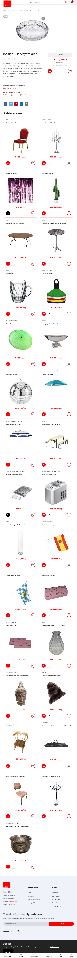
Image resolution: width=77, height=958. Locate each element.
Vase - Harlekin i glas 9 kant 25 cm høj (53, 625)
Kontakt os (31, 896)
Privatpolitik (31, 903)
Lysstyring (45, 722)
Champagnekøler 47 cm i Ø (50, 324)
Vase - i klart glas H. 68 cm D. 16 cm (17, 525)
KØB (8, 213)
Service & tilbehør (9, 11)
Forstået (8, 952)
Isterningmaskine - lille (49, 474)
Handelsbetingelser (34, 899)
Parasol (8, 324)
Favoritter (55, 903)
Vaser (7, 521)
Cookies (7, 944)
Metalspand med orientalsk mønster (17, 826)
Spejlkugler (10, 371)
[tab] (5, 16)
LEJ (50, 71)
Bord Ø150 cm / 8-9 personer (15, 223)
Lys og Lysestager (47, 119)
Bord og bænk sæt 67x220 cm (51, 424)
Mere (71, 955)
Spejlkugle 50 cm (11, 374)
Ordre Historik (56, 896)
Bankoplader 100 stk (48, 575)
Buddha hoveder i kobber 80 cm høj (17, 675)
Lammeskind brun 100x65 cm (51, 675)
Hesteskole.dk (23, 939)
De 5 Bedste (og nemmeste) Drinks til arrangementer (19, 95)
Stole (7, 119)
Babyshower (7, 88)
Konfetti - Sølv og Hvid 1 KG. (14, 474)
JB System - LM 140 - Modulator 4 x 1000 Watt (56, 726)
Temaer (21, 955)
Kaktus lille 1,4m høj (48, 173)
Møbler (44, 672)
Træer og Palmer (47, 170)
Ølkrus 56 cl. (9, 273)
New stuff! (49, 955)
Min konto (55, 893)
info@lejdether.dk (13, 901)
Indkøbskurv (56, 899)
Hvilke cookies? (54, 947)
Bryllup (14, 88)
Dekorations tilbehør (12, 823)
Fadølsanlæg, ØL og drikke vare (51, 471)
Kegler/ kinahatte (47, 273)
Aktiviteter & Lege (47, 270)
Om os (29, 893)
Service (19, 11)
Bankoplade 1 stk (11, 625)
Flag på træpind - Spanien (50, 525)
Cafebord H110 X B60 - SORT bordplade (54, 223)
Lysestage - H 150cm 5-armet (51, 776)
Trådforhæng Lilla (11, 173)
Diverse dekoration (12, 170)
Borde (8, 220)
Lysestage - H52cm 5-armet (50, 123)
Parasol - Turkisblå (47, 374)
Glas (7, 270)
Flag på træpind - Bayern (13, 575)
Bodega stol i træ (11, 725)
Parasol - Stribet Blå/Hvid (14, 424)
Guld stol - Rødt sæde (13, 123)
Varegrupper (34, 955)
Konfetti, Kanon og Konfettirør (15, 471)
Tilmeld (61, 923)
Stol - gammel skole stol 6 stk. (15, 776)
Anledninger (7, 955)
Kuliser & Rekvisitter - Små (50, 371)
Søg (61, 955)
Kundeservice (56, 906)
